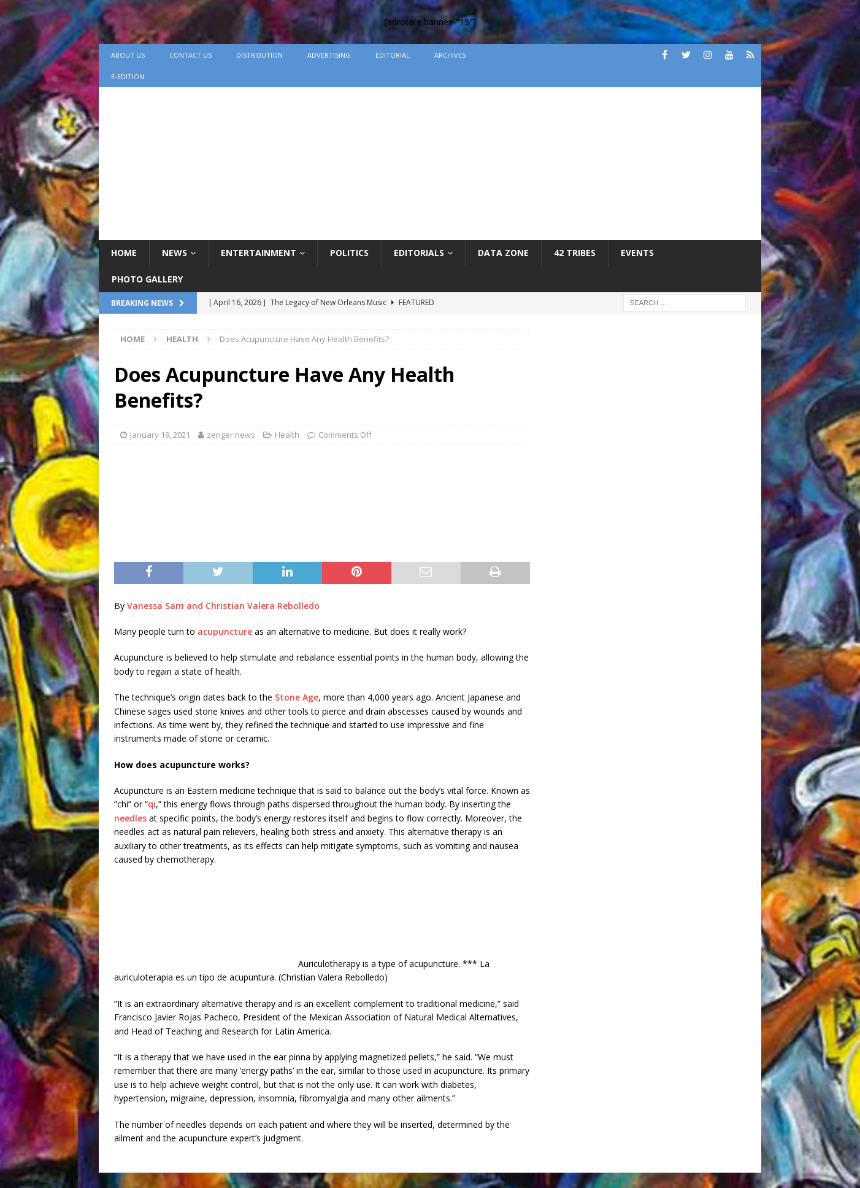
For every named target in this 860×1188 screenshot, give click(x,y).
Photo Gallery (147, 279)
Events (637, 252)
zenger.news (231, 434)
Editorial (392, 55)
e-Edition (127, 76)
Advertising (329, 55)
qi (152, 804)
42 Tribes (575, 252)
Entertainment (258, 252)
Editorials (419, 252)
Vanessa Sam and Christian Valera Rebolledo (223, 605)
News (174, 252)
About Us (128, 55)
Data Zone (503, 252)
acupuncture (225, 631)
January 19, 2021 (160, 434)
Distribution (259, 55)
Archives (450, 55)
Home (124, 252)
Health (287, 434)
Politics (349, 252)
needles (130, 818)
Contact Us (190, 55)
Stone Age (296, 697)
